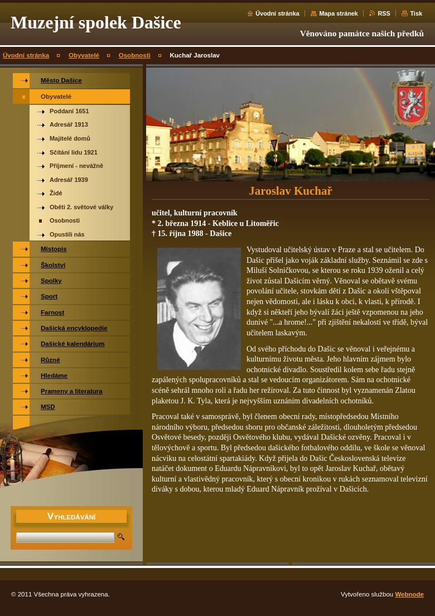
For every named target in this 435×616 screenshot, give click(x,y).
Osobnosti (135, 55)
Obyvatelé (84, 55)
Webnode (409, 594)
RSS (384, 13)
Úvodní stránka (277, 13)
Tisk (416, 13)
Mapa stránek (338, 13)
